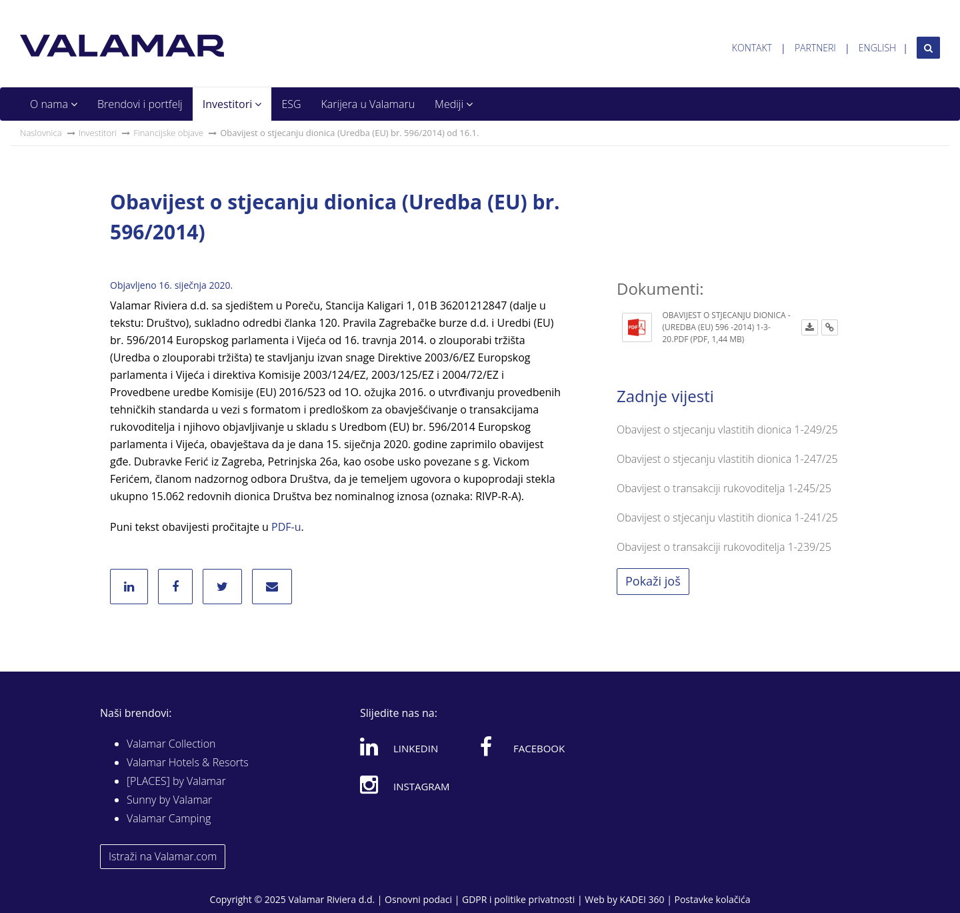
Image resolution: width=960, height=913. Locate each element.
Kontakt (752, 47)
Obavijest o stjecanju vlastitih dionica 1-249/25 (727, 429)
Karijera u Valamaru (368, 104)
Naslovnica (41, 133)
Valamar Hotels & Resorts (188, 762)
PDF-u (286, 527)
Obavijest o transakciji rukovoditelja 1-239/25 (724, 547)
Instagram (405, 784)
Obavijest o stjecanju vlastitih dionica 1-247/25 (727, 458)
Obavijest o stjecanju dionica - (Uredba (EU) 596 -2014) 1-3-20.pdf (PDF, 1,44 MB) (727, 327)
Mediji (454, 104)
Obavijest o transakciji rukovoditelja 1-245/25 (724, 488)
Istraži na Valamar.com (163, 856)
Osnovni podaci (418, 899)
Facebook (522, 746)
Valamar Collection (171, 743)
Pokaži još (653, 581)
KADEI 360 (642, 899)
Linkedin (399, 746)
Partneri (815, 47)
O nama (53, 104)
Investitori (232, 104)
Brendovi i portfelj (140, 104)
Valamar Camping (169, 818)
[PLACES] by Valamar (176, 781)
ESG (291, 104)
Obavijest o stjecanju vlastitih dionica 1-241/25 (727, 517)
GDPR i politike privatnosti (518, 899)
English (877, 47)
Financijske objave (168, 133)
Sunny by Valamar (169, 799)
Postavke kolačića (712, 899)
